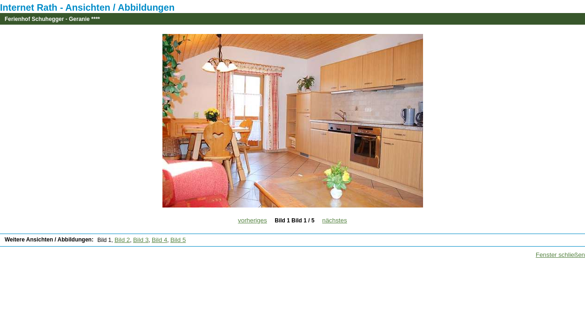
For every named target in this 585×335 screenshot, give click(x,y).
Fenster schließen (560, 254)
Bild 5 (178, 239)
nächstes (334, 220)
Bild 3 (140, 239)
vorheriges (252, 220)
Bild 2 (122, 239)
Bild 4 (159, 239)
